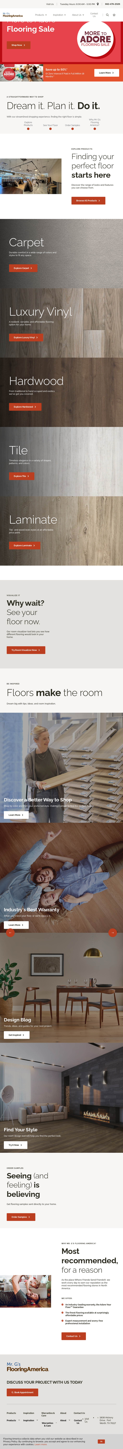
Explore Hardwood (25, 407)
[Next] (112, 932)
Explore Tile (22, 476)
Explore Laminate (24, 545)
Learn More (106, 72)
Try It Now (16, 1145)
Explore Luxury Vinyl (26, 337)
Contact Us (94, 14)
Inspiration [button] (59, 15)
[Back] (10, 932)
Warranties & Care (49, 1424)
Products (13, 1420)
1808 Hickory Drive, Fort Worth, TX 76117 (108, 1420)
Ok (101, 1442)
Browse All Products (88, 200)
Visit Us (50, 4)
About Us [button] (78, 15)
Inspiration (30, 1420)
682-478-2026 (112, 4)
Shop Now (19, 45)
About (65, 1420)
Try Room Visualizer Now (26, 650)
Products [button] (41, 15)
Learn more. (41, 1444)
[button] (107, 15)
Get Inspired (17, 1035)
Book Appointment (22, 1392)
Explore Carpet (23, 268)
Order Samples (21, 1217)
